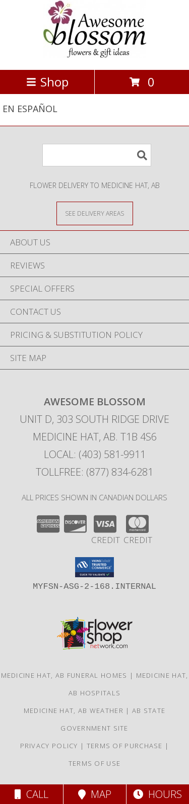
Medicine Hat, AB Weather (73, 710)
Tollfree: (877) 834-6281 (94, 472)
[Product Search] (96, 155)
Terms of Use (95, 763)
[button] (94, 567)
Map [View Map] (94, 794)
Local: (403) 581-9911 (95, 454)
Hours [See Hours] (157, 794)
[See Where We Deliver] (94, 213)
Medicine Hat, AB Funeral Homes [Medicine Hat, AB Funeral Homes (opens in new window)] (64, 675)
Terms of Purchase (125, 745)
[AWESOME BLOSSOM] (94, 55)
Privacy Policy (49, 745)
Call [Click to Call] (31, 794)
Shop (47, 81)
